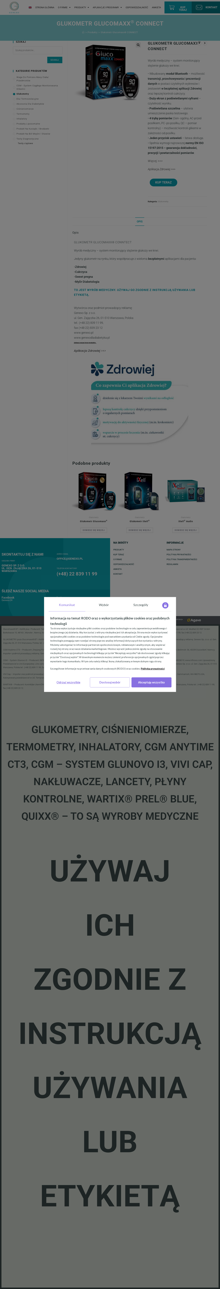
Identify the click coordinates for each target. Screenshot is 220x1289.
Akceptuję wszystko (151, 682)
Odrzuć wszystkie (68, 682)
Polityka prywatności (153, 668)
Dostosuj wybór (109, 682)
